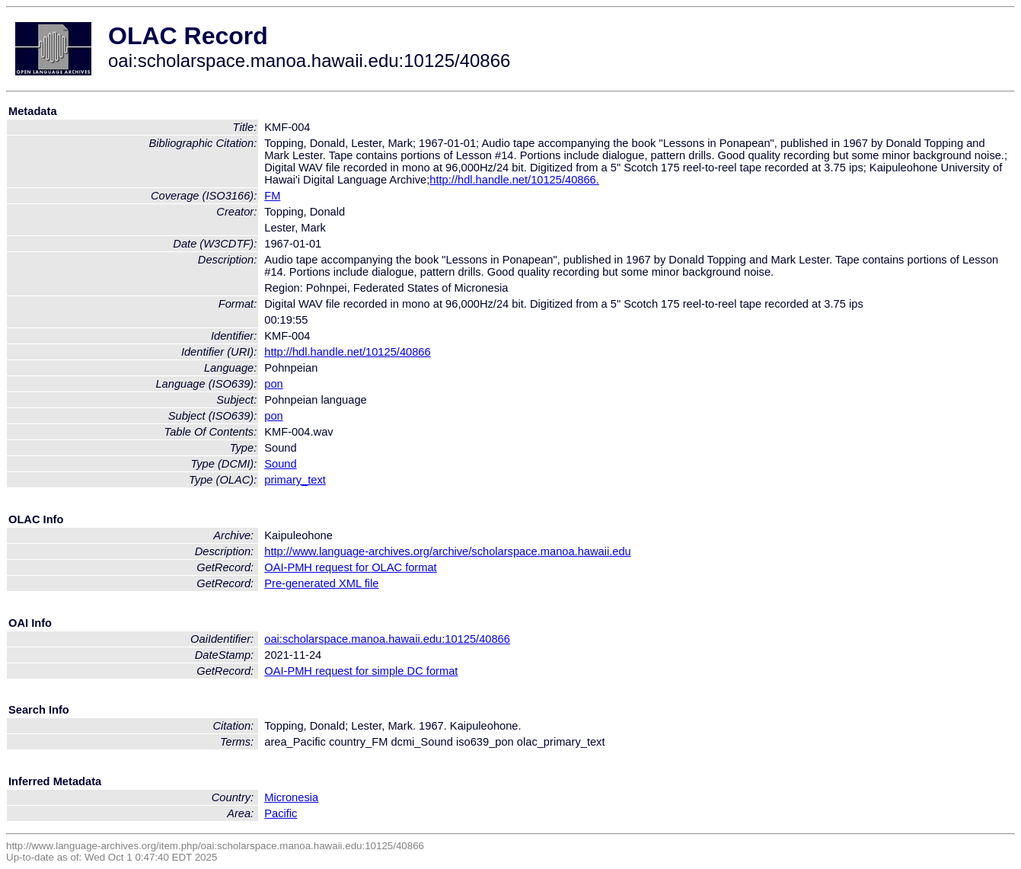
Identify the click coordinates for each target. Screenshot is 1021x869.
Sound (280, 464)
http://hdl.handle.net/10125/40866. (513, 180)
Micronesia (291, 797)
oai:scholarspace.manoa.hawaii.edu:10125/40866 (387, 639)
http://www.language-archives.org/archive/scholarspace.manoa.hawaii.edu (447, 551)
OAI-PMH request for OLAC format (350, 567)
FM (272, 196)
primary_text (295, 480)
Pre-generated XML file (321, 583)
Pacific (280, 813)
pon (273, 384)
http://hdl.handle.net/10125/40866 (347, 352)
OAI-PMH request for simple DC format (361, 671)
